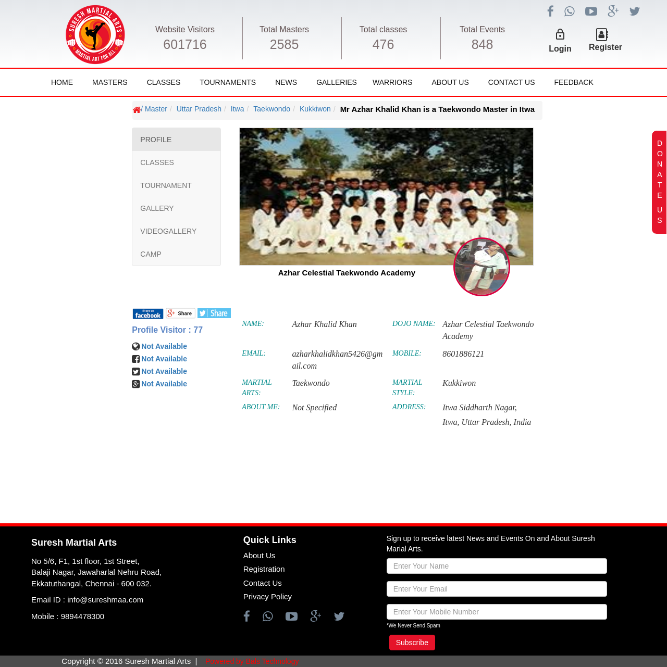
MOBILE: (407, 353)
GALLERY (157, 208)
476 (383, 44)
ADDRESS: (409, 407)
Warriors (392, 82)
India (523, 422)
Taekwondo (271, 109)
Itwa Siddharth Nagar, (479, 407)
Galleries (336, 82)
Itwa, (450, 422)
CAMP (150, 254)
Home (62, 82)
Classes (164, 82)
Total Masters (284, 29)
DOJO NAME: (414, 324)
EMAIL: (254, 353)
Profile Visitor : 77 (167, 329)
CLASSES (157, 162)
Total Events (482, 29)
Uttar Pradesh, (487, 422)
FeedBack (573, 82)
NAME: (253, 324)
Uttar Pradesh (199, 109)
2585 (284, 44)
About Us (449, 82)
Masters (110, 82)
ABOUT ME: (261, 407)
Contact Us (511, 82)
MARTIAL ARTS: (256, 388)
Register (605, 47)
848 (482, 44)
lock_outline (560, 34)
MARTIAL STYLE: (407, 388)
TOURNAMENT (166, 185)
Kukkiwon (315, 109)
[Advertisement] (70, 411)
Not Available (164, 346)
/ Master (154, 109)
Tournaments (228, 82)
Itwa (237, 109)
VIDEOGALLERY (168, 231)
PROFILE (155, 139)
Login (560, 48)
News (286, 82)
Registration (264, 568)
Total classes (383, 29)
